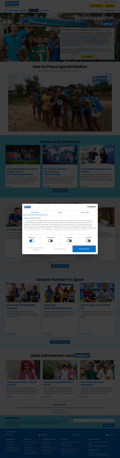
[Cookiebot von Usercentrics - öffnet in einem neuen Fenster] (88, 207)
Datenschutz (28, 233)
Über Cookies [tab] (85, 212)
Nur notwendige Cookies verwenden (35, 249)
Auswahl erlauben (60, 249)
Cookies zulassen (84, 249)
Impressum (36, 233)
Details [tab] (60, 212)
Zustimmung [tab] (35, 212)
